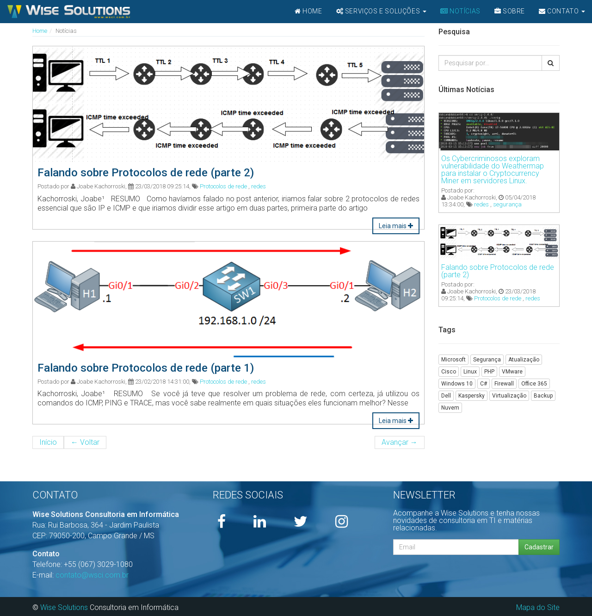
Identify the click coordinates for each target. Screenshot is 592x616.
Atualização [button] (523, 359)
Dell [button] (446, 395)
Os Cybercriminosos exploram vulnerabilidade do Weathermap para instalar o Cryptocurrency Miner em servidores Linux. (492, 169)
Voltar (85, 442)
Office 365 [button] (534, 383)
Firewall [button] (504, 383)
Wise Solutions (64, 607)
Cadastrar (539, 547)
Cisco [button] (448, 371)
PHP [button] (489, 371)
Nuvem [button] (450, 407)
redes (258, 186)
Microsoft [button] (453, 359)
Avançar (400, 442)
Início (48, 442)
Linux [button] (470, 371)
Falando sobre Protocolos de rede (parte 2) (497, 271)
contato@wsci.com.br (92, 575)
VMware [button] (512, 371)
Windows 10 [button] (457, 383)
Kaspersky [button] (471, 395)
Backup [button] (543, 395)
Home (39, 30)
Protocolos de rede (223, 186)
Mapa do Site (538, 607)
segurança (507, 204)
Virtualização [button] (509, 395)
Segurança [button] (487, 359)
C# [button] (483, 383)
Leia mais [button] (396, 226)
